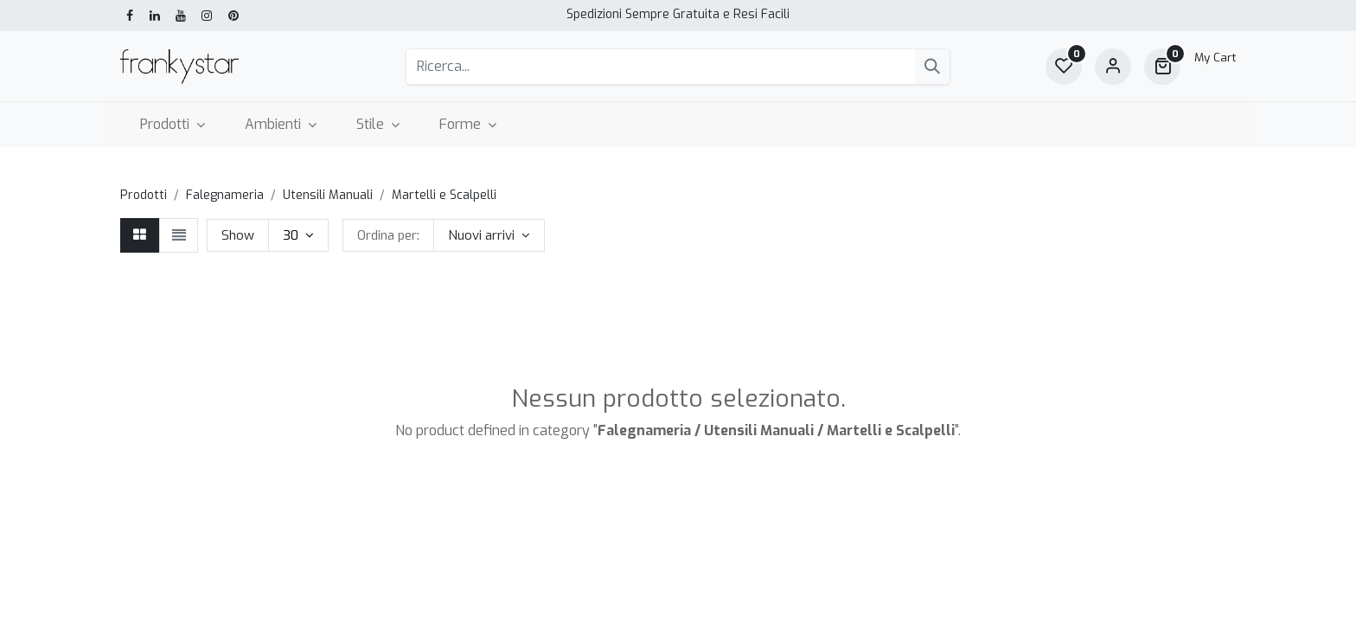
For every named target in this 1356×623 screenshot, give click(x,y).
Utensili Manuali (328, 195)
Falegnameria (225, 195)
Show (237, 235)
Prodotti (143, 195)
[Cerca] (932, 66)
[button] (489, 235)
